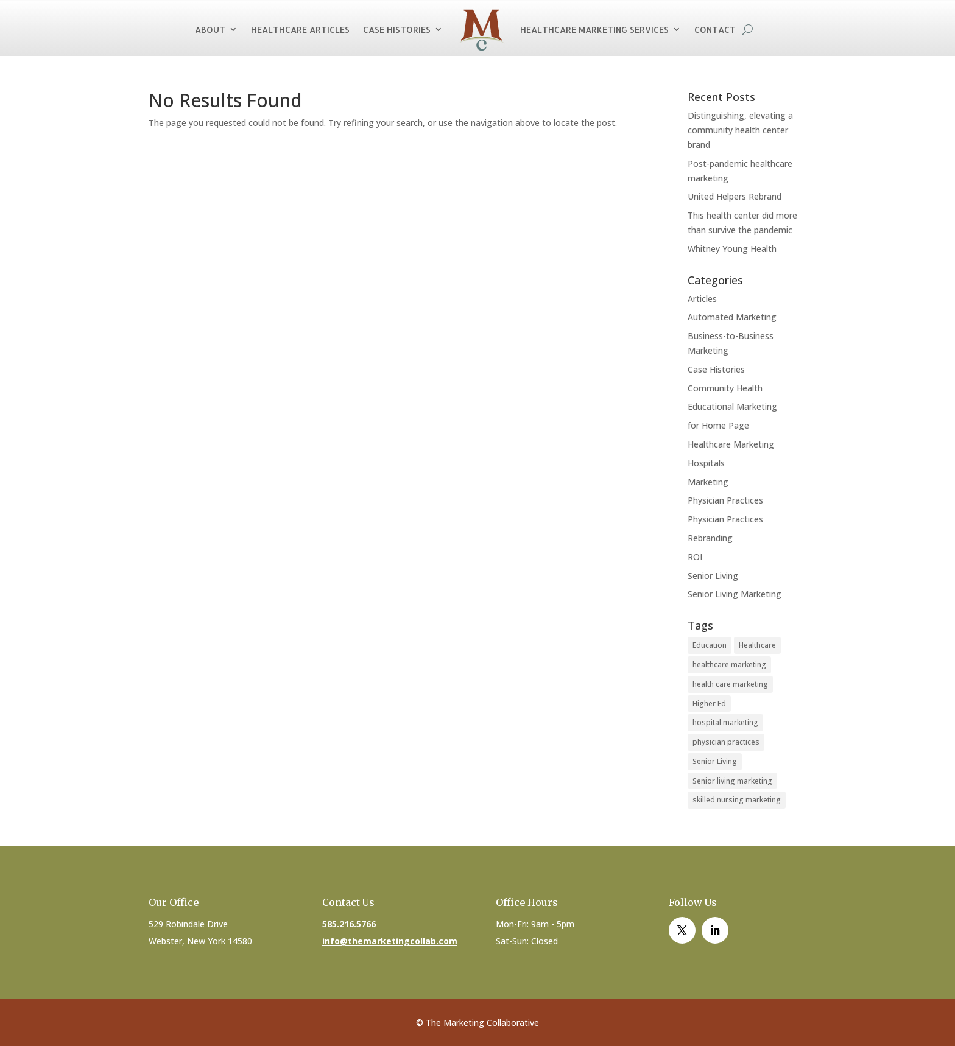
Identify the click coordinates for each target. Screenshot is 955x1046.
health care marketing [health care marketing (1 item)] (730, 684)
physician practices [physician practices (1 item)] (725, 742)
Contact (715, 29)
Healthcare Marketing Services (594, 29)
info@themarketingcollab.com (389, 941)
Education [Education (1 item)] (709, 645)
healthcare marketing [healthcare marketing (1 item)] (729, 664)
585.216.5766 (349, 924)
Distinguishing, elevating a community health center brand (740, 130)
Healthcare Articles (300, 29)
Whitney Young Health (732, 248)
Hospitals (706, 463)
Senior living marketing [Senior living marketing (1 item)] (732, 781)
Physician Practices (725, 500)
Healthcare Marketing (731, 444)
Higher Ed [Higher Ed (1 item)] (709, 703)
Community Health (725, 388)
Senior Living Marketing (734, 594)
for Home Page (718, 425)
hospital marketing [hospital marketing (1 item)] (725, 722)
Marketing (708, 482)
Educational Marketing (732, 406)
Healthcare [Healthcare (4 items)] (757, 645)
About (210, 29)
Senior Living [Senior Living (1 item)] (714, 761)
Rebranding (710, 538)
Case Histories (397, 29)
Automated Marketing (732, 317)
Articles (702, 298)
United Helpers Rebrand (734, 196)
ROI (695, 557)
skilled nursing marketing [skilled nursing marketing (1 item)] (736, 800)
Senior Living (713, 575)
